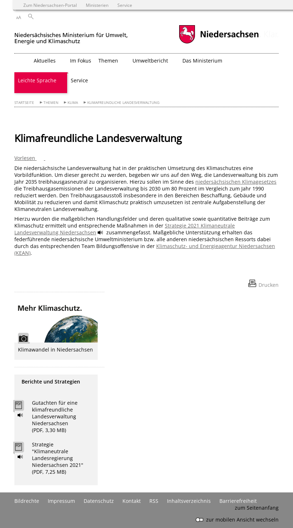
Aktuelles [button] (45, 60)
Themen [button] (108, 60)
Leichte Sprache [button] (37, 80)
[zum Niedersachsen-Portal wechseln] (219, 42)
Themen (51, 102)
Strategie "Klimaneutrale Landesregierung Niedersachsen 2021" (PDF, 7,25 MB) (57, 458)
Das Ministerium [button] (202, 60)
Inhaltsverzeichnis (189, 500)
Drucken (269, 284)
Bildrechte (26, 500)
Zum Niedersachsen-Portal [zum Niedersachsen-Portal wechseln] (50, 5)
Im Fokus (80, 60)
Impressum (61, 500)
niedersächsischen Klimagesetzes (235, 181)
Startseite (24, 102)
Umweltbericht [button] (150, 60)
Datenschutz (99, 500)
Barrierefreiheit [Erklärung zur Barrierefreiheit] (238, 500)
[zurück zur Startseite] (71, 35)
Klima (73, 102)
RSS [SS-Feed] (153, 500)
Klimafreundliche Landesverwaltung (123, 102)
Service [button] (79, 80)
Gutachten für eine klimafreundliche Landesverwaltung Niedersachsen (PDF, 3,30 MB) (55, 416)
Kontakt (131, 500)
